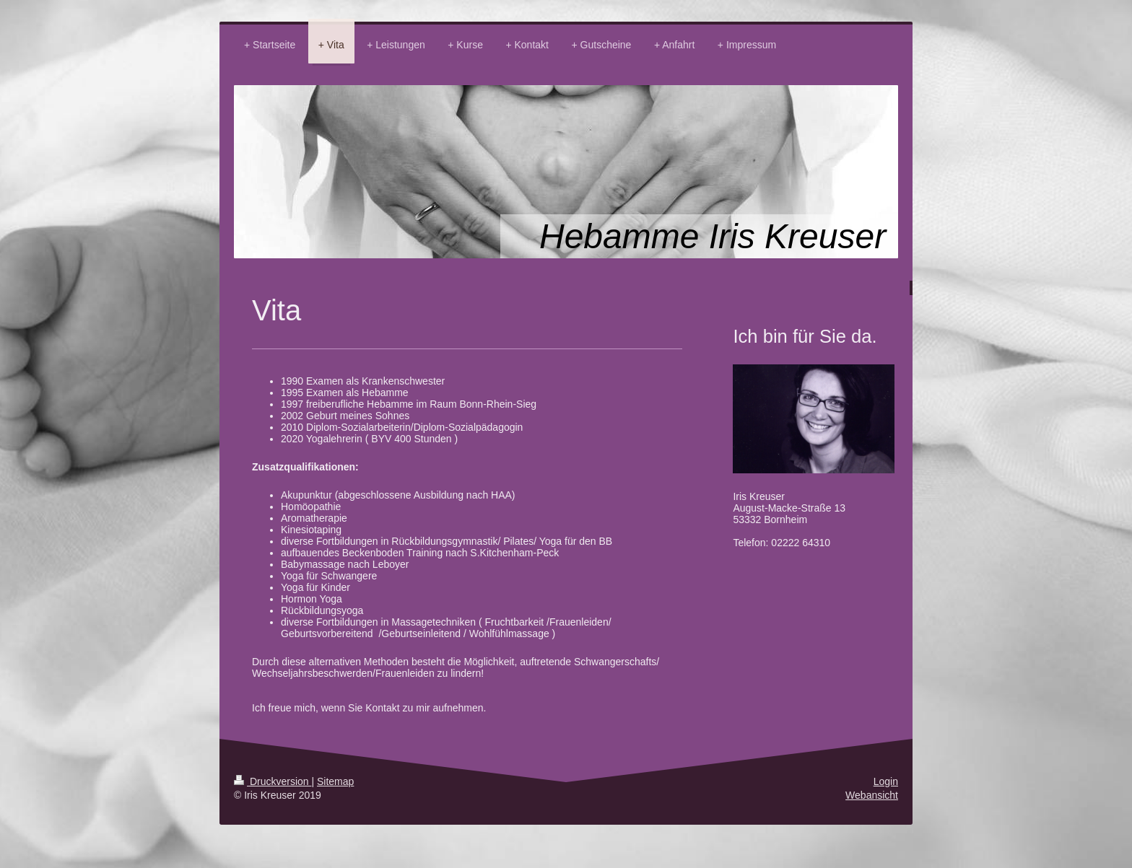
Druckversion (272, 781)
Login (886, 781)
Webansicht (871, 795)
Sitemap (335, 781)
